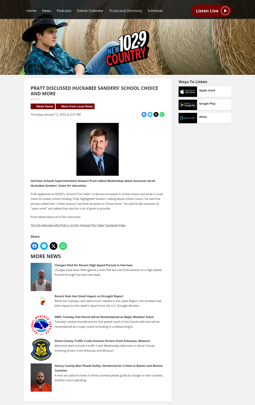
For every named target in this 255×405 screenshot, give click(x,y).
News (46, 10)
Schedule (155, 10)
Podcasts (64, 10)
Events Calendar (90, 10)
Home (31, 10)
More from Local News (77, 106)
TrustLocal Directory (125, 10)
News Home (44, 106)
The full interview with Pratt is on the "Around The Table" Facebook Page (78, 225)
